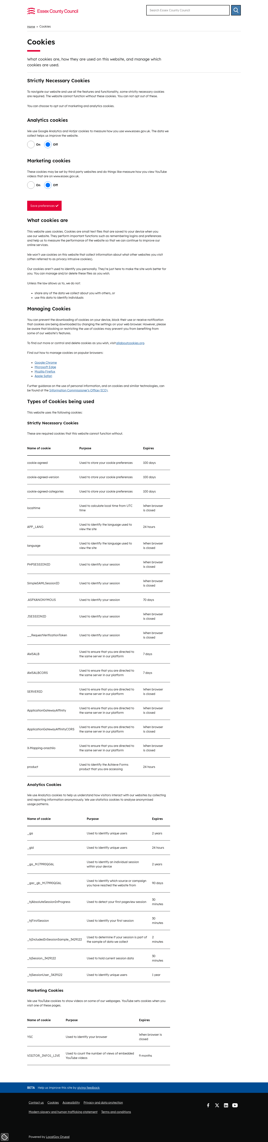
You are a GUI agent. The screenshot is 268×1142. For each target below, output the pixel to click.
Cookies (53, 1102)
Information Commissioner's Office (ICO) (78, 390)
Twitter (217, 1105)
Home (31, 26)
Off (55, 144)
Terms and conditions (116, 1112)
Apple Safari (43, 376)
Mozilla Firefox (45, 371)
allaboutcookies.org (130, 343)
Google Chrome (46, 362)
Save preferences (44, 206)
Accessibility (71, 1102)
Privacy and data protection (103, 1102)
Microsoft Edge (45, 367)
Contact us (36, 1102)
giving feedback (88, 1087)
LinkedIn (225, 1105)
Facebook (208, 1105)
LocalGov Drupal (58, 1137)
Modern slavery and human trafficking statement (63, 1112)
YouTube (234, 1105)
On (38, 144)
